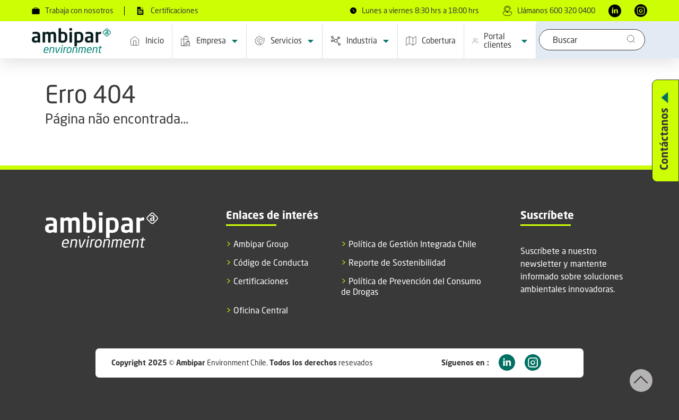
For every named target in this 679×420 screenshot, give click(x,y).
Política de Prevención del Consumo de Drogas (411, 286)
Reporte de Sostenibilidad (393, 263)
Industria (359, 41)
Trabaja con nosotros (73, 10)
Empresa (209, 41)
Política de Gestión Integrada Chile (408, 244)
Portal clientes (500, 40)
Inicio (146, 41)
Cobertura (431, 41)
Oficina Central (257, 310)
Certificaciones (166, 11)
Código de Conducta (267, 263)
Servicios (284, 41)
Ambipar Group (257, 244)
